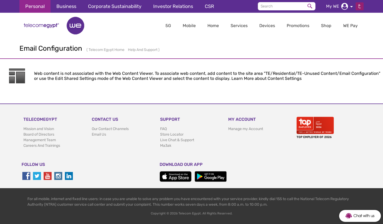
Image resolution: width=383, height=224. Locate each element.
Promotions (298, 25)
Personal (35, 6)
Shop (326, 25)
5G (168, 25)
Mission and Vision (38, 129)
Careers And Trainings (41, 145)
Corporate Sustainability (114, 6)
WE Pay (350, 25)
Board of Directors (38, 134)
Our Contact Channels (110, 129)
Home (213, 25)
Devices (267, 25)
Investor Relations (173, 6)
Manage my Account (245, 129)
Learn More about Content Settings (266, 78)
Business (66, 6)
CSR (209, 6)
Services (239, 25)
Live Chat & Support (177, 140)
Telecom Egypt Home (107, 50)
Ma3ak (165, 145)
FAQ (163, 129)
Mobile (189, 25)
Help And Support (143, 50)
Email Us (99, 134)
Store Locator (172, 134)
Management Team (39, 140)
